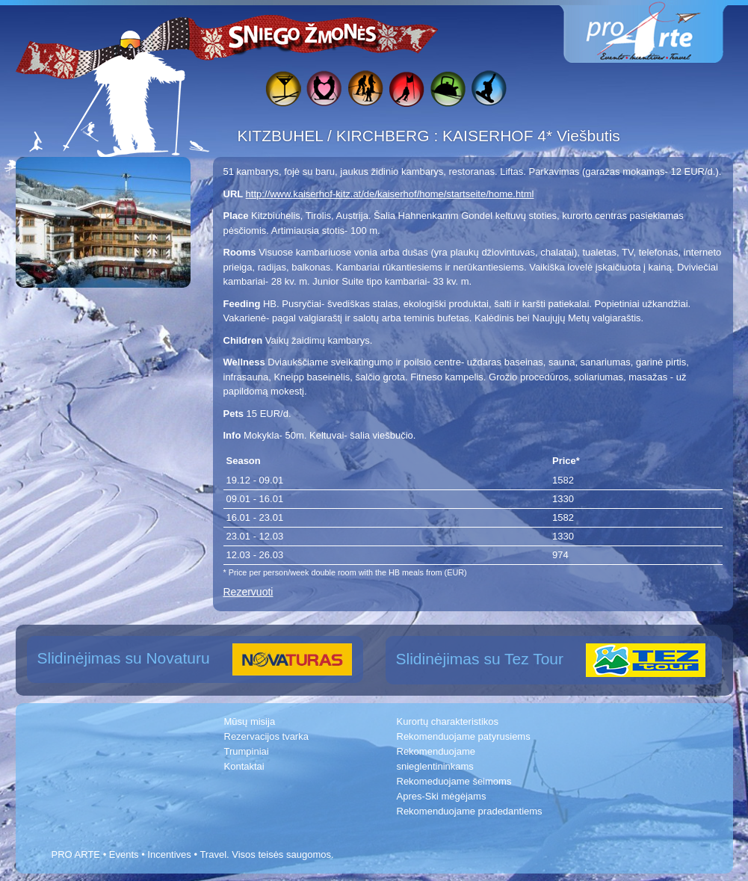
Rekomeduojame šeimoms (454, 781)
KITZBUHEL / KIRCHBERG (336, 135)
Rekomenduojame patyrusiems (464, 736)
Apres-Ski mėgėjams (441, 796)
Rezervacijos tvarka (266, 736)
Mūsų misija (250, 721)
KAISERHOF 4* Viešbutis (531, 135)
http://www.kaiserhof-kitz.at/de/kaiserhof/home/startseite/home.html (390, 194)
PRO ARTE (76, 854)
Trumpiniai (246, 751)
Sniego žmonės (303, 34)
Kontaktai (244, 766)
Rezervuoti (248, 592)
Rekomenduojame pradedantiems (470, 811)
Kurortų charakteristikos (448, 721)
